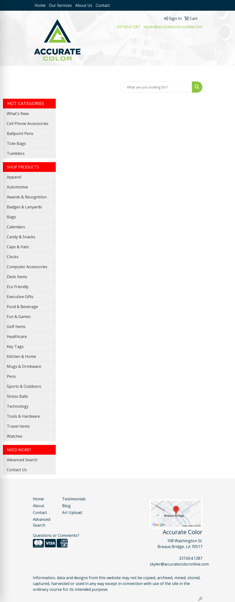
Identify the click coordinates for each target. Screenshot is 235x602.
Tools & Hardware (23, 416)
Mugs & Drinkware (24, 366)
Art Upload (72, 512)
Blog (66, 505)
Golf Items (16, 326)
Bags (11, 217)
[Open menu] (225, 73)
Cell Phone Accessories (27, 123)
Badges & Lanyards (24, 207)
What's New (18, 113)
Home (40, 5)
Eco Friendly (17, 286)
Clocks (13, 256)
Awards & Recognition (27, 197)
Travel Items (18, 426)
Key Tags (15, 346)
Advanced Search (22, 459)
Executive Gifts (20, 296)
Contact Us (17, 469)
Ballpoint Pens (20, 133)
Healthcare (17, 336)
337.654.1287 (128, 26)
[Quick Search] (156, 87)
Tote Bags (16, 143)
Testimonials (73, 499)
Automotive (17, 187)
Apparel (14, 177)
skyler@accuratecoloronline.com (172, 26)
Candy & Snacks (21, 236)
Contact (103, 5)
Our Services (60, 5)
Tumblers (16, 153)
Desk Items (17, 276)
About (38, 505)
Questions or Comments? (56, 535)
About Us (83, 5)
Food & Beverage (22, 306)
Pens (11, 376)
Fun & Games (19, 316)
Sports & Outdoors (24, 386)
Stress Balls (17, 396)
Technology (17, 406)
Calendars (16, 227)
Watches (14, 436)
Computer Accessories (27, 266)
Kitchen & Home (21, 356)
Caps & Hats (18, 246)
